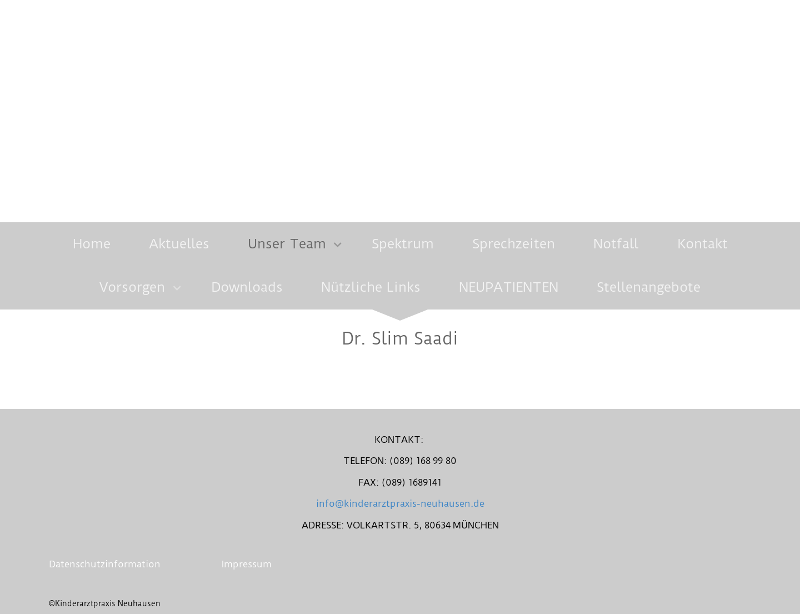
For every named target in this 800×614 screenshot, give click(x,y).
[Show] (337, 246)
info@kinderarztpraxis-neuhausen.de (400, 503)
